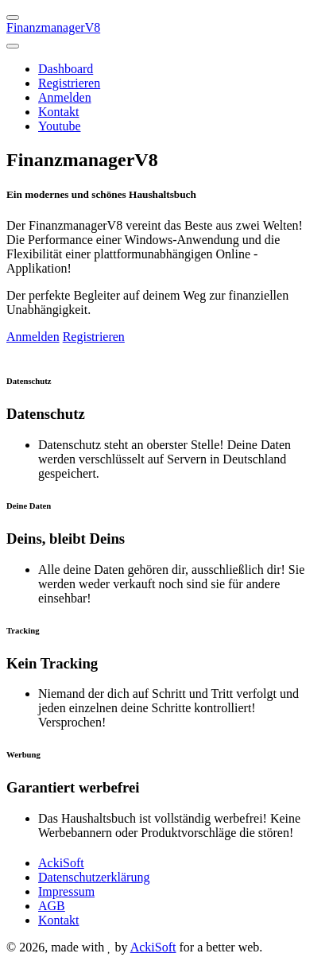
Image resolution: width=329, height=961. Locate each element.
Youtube (59, 126)
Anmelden (64, 97)
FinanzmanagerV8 (53, 27)
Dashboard (65, 69)
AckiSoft (61, 863)
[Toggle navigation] (12, 46)
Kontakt (58, 111)
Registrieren (69, 83)
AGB (51, 906)
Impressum (66, 891)
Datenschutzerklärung (93, 877)
